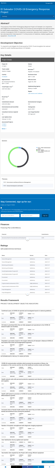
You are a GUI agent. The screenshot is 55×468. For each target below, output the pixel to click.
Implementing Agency (34, 86)
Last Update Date (7, 117)
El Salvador (4, 76)
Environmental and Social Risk (10, 107)
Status (30, 64)
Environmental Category (35, 102)
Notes (3, 128)
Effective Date (32, 79)
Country (4, 74)
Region (30, 91)
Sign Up (45, 215)
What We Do (3, 3)
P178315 (4, 124)
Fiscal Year (5, 97)
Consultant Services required (10, 112)
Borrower (31, 69)
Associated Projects (7, 122)
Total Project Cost (7, 86)
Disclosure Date (32, 74)
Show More (12, 36)
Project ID (4, 64)
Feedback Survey (48, 462)
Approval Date (6, 79)
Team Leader (5, 69)
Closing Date (31, 107)
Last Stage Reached (33, 112)
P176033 (4, 126)
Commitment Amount (8, 102)
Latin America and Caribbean (35, 93)
